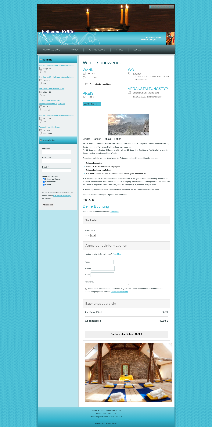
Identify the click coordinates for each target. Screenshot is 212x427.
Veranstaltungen (52, 50)
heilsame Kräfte (58, 31)
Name (87, 262)
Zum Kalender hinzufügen (98, 84)
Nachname (46, 158)
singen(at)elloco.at (102, 417)
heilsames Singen (51, 179)
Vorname (46, 149)
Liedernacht (49, 182)
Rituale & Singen (139, 96)
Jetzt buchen (91, 104)
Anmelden (114, 212)
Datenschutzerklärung (119, 292)
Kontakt (138, 50)
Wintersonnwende (154, 96)
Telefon (88, 268)
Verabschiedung (97, 50)
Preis (87, 230)
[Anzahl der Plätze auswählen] (92, 235)
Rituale (119, 50)
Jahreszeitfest (153, 92)
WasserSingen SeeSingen (49, 127)
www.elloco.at (116, 417)
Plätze (87, 235)
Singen (74, 50)
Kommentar (89, 282)
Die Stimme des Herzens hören (51, 89)
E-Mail (45, 167)
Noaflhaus (137, 73)
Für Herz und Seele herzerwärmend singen (56, 65)
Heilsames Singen (140, 92)
